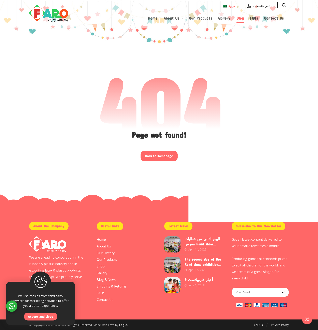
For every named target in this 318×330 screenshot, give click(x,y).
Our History (106, 252)
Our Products (107, 259)
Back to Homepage (159, 156)
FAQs (100, 291)
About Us (104, 246)
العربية (230, 6)
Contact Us (105, 298)
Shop (101, 265)
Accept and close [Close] (40, 316)
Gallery (102, 272)
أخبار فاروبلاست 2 (199, 279)
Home (101, 239)
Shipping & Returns (111, 285)
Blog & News (106, 278)
